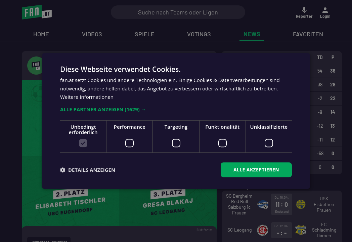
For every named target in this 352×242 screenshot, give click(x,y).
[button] (176, 109)
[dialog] (176, 121)
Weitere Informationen (87, 96)
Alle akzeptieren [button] (256, 169)
